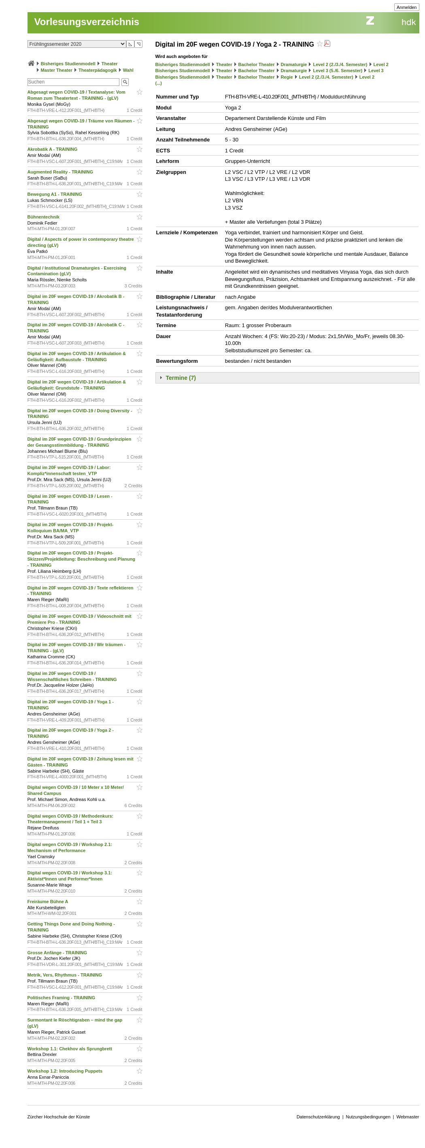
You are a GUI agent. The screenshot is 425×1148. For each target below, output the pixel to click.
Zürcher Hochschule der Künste (59, 1116)
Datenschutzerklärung (318, 1116)
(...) (158, 83)
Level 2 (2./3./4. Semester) (340, 64)
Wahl (128, 70)
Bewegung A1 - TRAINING (55, 194)
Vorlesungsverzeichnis (87, 21)
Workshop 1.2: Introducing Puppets (66, 1071)
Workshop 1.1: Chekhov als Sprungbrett (71, 1048)
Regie (287, 77)
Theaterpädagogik (98, 70)
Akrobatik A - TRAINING (53, 149)
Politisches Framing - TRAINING (62, 997)
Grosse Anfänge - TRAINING (58, 952)
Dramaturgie (294, 64)
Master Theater (56, 70)
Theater (110, 63)
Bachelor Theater (256, 64)
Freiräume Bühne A (49, 901)
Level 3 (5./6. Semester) (338, 70)
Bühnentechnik (44, 216)
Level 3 (375, 70)
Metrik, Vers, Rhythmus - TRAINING (66, 974)
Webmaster (407, 1116)
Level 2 (381, 64)
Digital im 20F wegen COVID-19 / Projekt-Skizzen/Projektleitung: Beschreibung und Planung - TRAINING (81, 559)
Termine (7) (181, 378)
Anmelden (407, 7)
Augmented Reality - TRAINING (61, 171)
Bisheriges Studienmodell (68, 63)
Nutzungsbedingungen (368, 1116)
